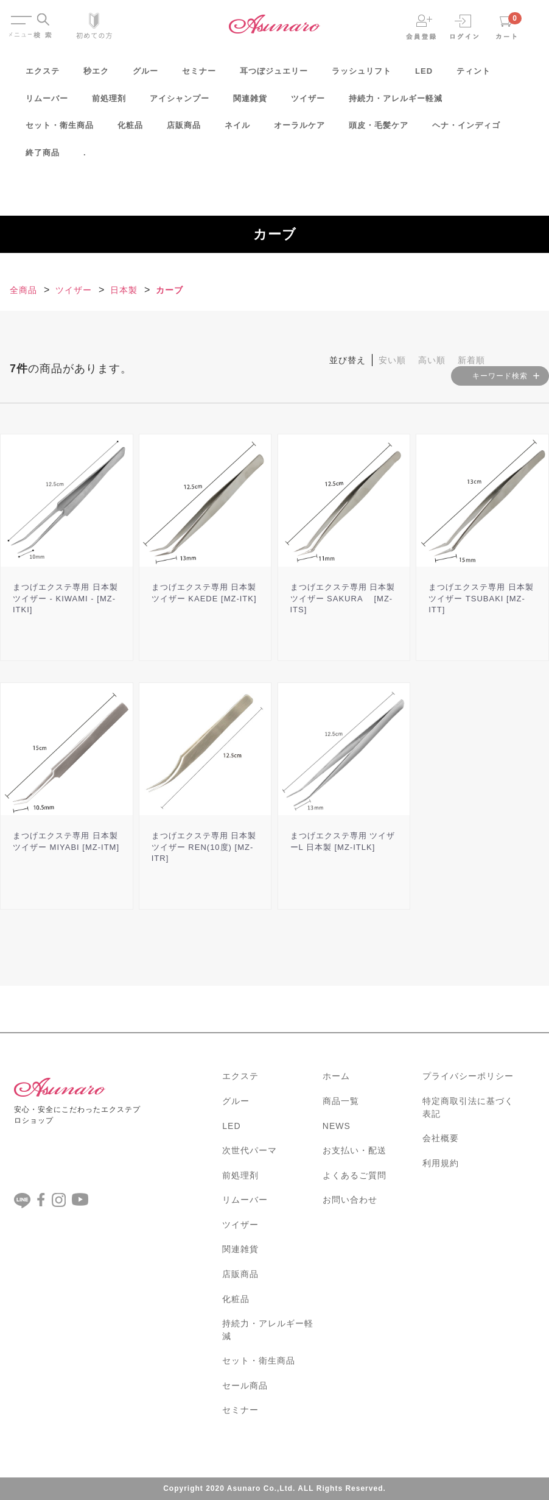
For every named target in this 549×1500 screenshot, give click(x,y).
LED (424, 75)
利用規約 (440, 1163)
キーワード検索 (500, 376)
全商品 (23, 290)
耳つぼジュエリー (274, 75)
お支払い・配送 (354, 1150)
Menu (20, 17)
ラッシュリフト (361, 75)
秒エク (96, 75)
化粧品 (130, 129)
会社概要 (440, 1138)
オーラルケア (299, 129)
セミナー (199, 75)
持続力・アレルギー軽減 (395, 102)
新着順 (471, 360)
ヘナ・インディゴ (466, 129)
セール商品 (245, 1385)
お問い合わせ (350, 1200)
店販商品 (184, 129)
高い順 (432, 360)
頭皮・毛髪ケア (378, 129)
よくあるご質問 (354, 1175)
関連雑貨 (250, 102)
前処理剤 (109, 102)
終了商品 (43, 156)
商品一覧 (341, 1101)
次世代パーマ (249, 1150)
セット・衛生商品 (60, 129)
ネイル (237, 129)
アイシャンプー (179, 102)
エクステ (43, 75)
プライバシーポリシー (468, 1076)
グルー (145, 75)
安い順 (392, 360)
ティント (473, 75)
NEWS (337, 1126)
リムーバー (47, 102)
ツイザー (308, 102)
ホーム (336, 1076)
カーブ (169, 290)
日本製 (124, 290)
